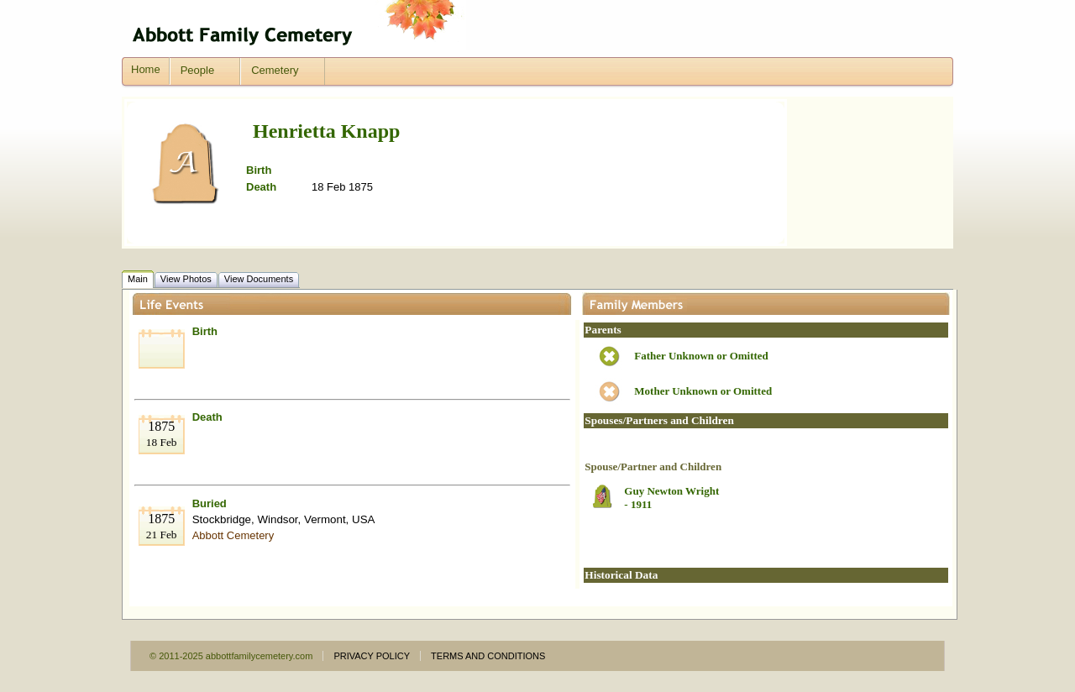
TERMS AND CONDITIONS (488, 656)
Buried (209, 503)
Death (207, 417)
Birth (205, 331)
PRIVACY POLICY (371, 656)
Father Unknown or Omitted (701, 355)
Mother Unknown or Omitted (703, 391)
